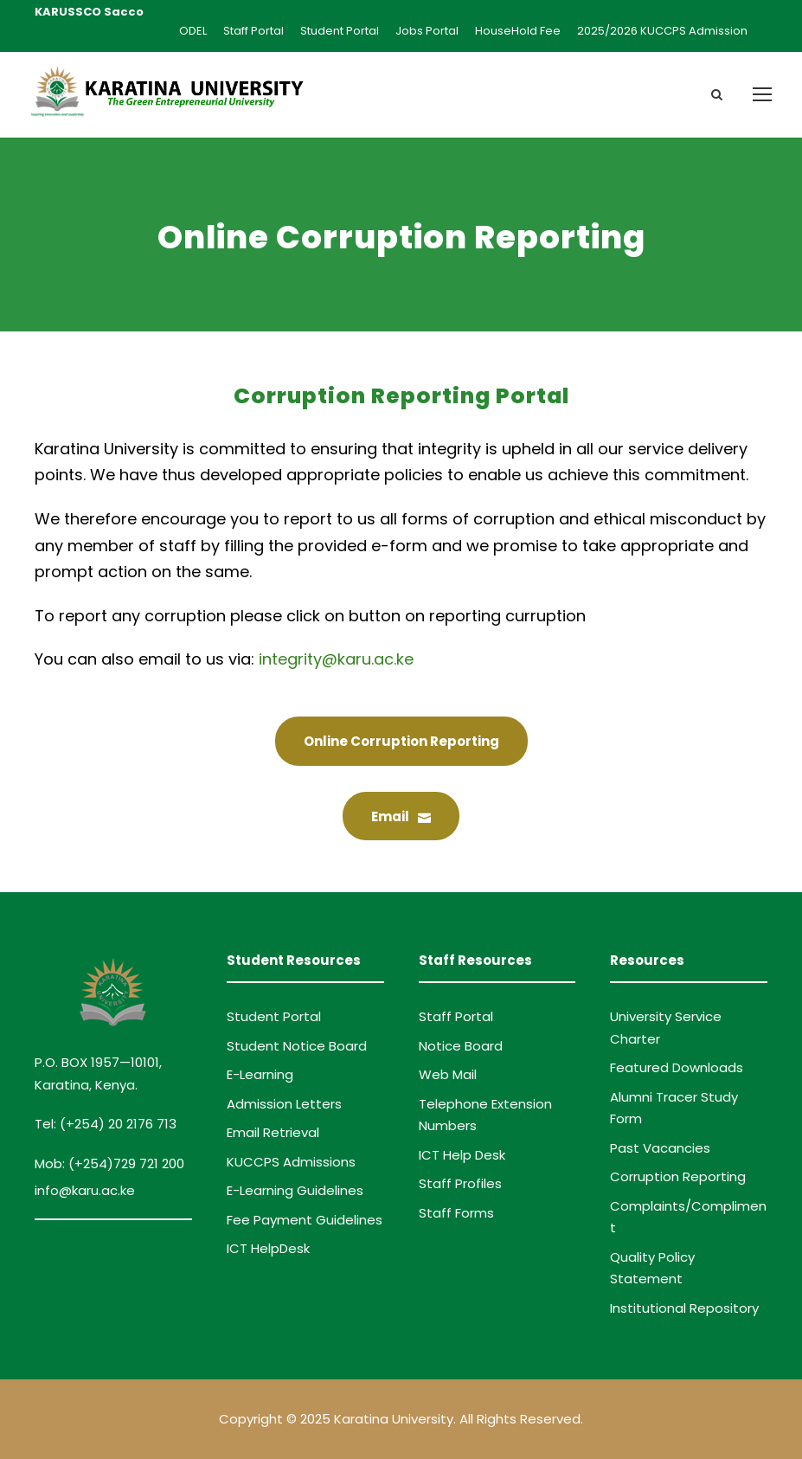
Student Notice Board (297, 1046)
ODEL (193, 30)
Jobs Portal (427, 30)
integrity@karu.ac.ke (336, 659)
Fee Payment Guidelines (304, 1220)
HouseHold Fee (518, 30)
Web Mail (448, 1074)
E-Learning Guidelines (295, 1190)
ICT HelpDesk (268, 1248)
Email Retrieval (273, 1132)
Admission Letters (284, 1104)
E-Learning (260, 1074)
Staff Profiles (460, 1183)
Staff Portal (253, 30)
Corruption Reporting (678, 1176)
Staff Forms (456, 1213)
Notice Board (461, 1046)
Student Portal (339, 30)
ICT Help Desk (462, 1155)
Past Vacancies (660, 1148)
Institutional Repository (684, 1308)
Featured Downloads (676, 1067)
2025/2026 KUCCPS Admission (662, 30)
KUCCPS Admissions (291, 1162)
